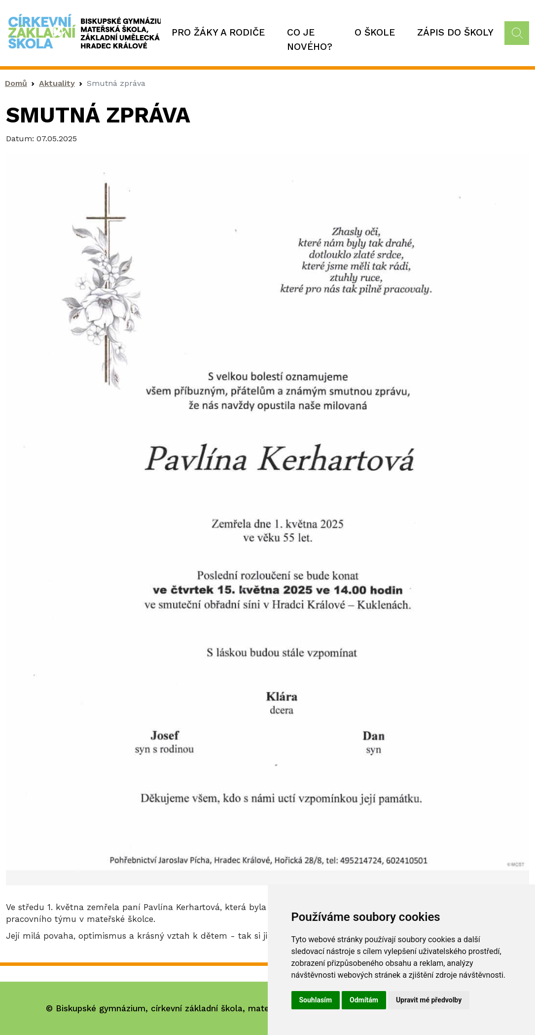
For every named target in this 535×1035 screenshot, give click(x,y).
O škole (375, 32)
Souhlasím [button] (315, 1000)
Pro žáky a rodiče (218, 32)
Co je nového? (309, 39)
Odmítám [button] (364, 1000)
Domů (16, 83)
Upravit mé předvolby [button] (429, 1000)
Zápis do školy (455, 32)
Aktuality (57, 83)
